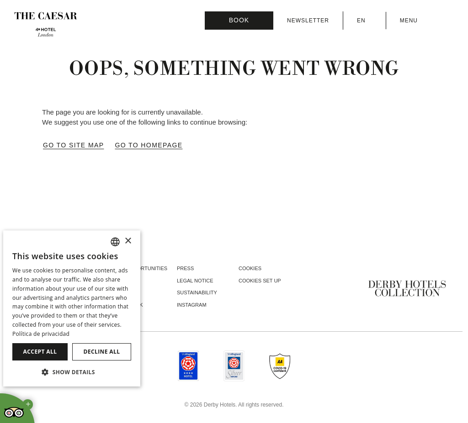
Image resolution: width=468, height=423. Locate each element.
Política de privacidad (40, 334)
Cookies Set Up (260, 280)
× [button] (127, 241)
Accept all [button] (40, 351)
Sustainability (197, 292)
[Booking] (239, 20)
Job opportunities (141, 268)
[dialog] (71, 308)
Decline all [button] (102, 351)
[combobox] (115, 241)
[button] (71, 371)
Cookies (250, 268)
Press (185, 268)
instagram (192, 305)
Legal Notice (195, 280)
